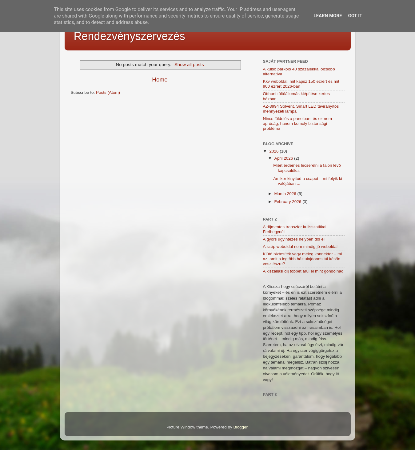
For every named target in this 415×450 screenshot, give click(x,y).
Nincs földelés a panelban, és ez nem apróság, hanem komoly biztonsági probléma (297, 123)
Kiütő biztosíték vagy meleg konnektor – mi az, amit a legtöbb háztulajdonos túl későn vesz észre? (302, 259)
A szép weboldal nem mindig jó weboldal (300, 246)
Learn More (327, 15)
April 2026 (284, 158)
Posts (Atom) (108, 92)
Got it (355, 15)
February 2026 (288, 201)
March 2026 (285, 193)
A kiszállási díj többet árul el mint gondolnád (303, 271)
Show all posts (189, 64)
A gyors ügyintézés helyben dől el (294, 239)
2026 (274, 151)
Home (159, 79)
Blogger (240, 427)
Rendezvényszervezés (129, 36)
